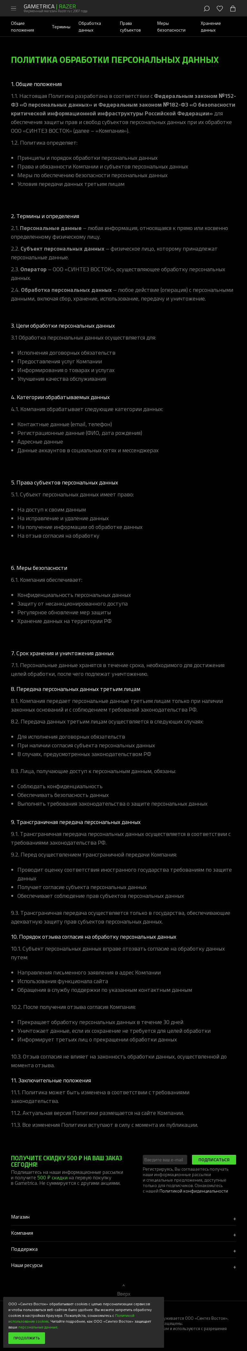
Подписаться (214, 1159)
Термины (61, 27)
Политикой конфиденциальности (194, 1191)
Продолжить (27, 1338)
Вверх (123, 1293)
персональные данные (37, 1326)
